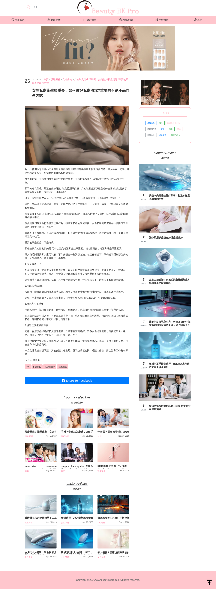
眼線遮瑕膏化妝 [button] (173, 123)
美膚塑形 (18, 20)
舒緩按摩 (65, 436)
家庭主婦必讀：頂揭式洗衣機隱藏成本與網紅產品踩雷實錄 (169, 281)
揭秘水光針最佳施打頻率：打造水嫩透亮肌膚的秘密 (169, 197)
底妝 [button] (171, 129)
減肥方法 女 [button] (175, 135)
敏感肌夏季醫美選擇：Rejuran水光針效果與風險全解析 (169, 365)
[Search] (45, 7)
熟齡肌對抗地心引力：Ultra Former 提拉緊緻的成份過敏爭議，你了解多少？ (169, 323)
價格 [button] (161, 123)
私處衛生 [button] (37, 366)
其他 (198, 20)
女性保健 (67, 79)
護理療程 (90, 20)
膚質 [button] (162, 129)
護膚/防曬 (126, 20)
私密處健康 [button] (50, 366)
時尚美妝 (54, 20)
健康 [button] (179, 129)
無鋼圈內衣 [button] (151, 129)
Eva (30, 360)
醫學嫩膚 (101, 471)
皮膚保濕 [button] (150, 123)
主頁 (46, 79)
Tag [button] (28, 366)
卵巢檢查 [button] (162, 135)
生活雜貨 (162, 20)
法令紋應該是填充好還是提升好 (166, 237)
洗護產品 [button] (62, 366)
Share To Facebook (77, 380)
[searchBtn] (28, 7)
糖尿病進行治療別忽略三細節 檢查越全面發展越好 (169, 407)
